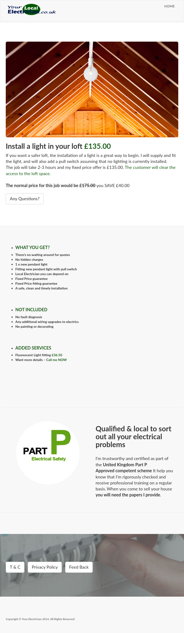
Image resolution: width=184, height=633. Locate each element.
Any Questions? (25, 198)
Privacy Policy (45, 567)
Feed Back (79, 567)
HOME (169, 6)
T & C (15, 567)
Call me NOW (56, 360)
